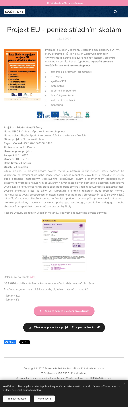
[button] (115, 12)
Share (10, 342)
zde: (32, 277)
